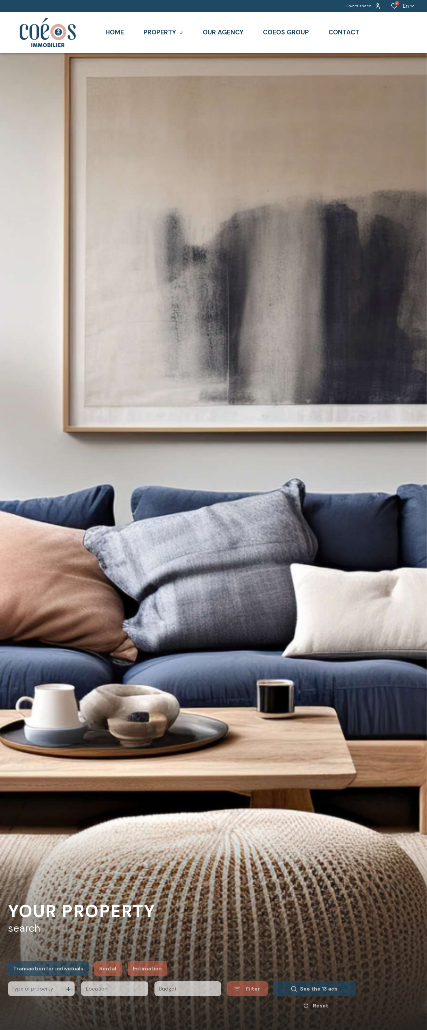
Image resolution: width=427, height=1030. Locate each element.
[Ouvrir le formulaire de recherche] (247, 1001)
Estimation (147, 981)
